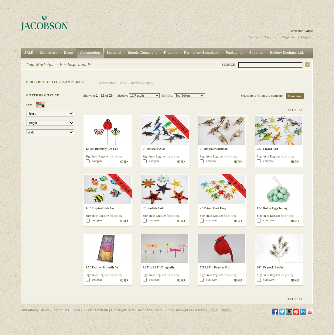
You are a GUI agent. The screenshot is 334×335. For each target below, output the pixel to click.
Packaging (234, 52)
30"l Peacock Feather (271, 267)
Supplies (256, 52)
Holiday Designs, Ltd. (287, 52)
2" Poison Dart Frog (213, 208)
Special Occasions (142, 52)
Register (288, 37)
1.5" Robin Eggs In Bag (272, 208)
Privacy (226, 310)
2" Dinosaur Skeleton (214, 148)
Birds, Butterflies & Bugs (135, 83)
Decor (68, 52)
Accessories (90, 52)
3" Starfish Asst (153, 208)
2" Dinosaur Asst (154, 148)
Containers (48, 52)
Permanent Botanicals (201, 52)
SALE (28, 52)
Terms (212, 310)
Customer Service (262, 37)
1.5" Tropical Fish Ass (100, 208)
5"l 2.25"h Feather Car (215, 267)
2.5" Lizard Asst (267, 148)
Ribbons (170, 52)
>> (301, 110)
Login (305, 37)
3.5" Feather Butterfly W (102, 267)
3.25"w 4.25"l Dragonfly (158, 267)
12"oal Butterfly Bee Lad (102, 148)
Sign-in (90, 156)
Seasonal (114, 52)
